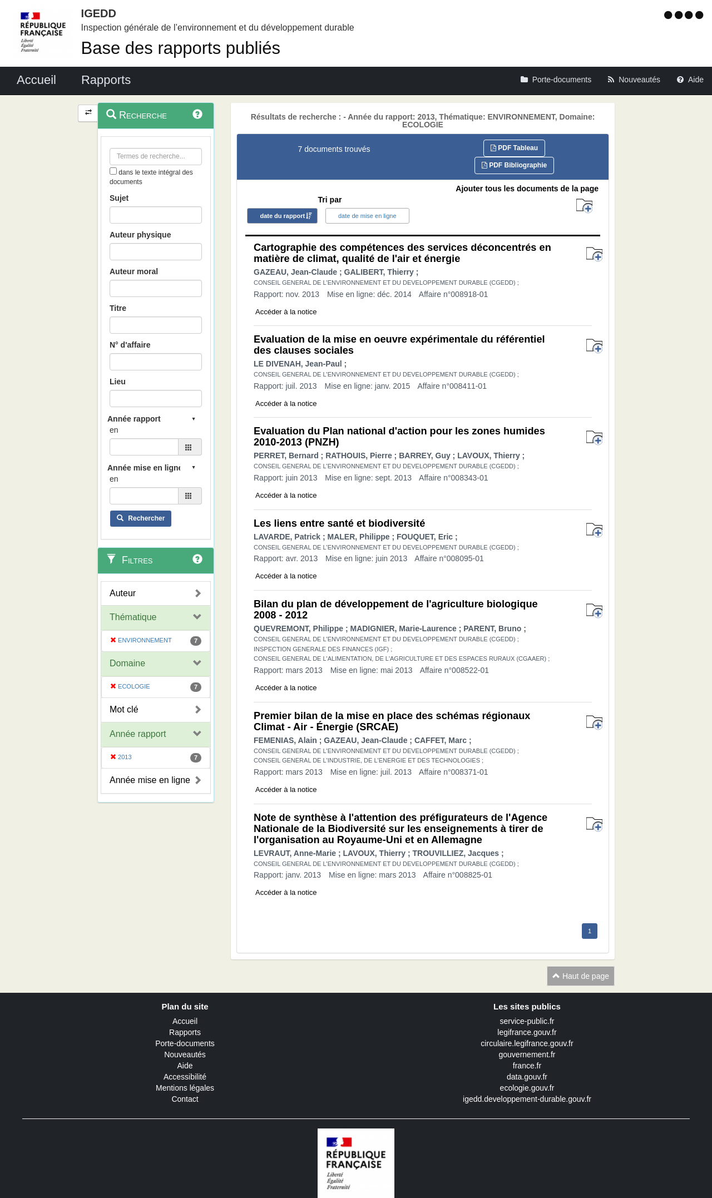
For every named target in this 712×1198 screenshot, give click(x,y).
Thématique (133, 617)
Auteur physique (140, 234)
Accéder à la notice (286, 312)
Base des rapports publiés (180, 48)
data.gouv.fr (527, 1076)
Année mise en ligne (150, 780)
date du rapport (282, 215)
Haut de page (580, 976)
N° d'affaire (130, 344)
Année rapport (138, 734)
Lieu (118, 381)
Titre (118, 308)
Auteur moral (134, 271)
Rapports (185, 1032)
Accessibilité (185, 1076)
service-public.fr (527, 1021)
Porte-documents (185, 1043)
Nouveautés (185, 1054)
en (114, 429)
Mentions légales (185, 1087)
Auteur (123, 593)
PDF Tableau (514, 148)
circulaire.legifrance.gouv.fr (527, 1043)
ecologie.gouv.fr (527, 1087)
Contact (184, 1099)
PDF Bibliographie (514, 165)
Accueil (184, 1021)
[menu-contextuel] (113, 171)
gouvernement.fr (527, 1054)
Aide (184, 1065)
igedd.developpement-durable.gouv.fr (527, 1099)
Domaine (127, 663)
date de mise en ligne (367, 215)
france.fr (527, 1065)
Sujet (119, 198)
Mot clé (124, 709)
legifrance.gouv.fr (526, 1032)
